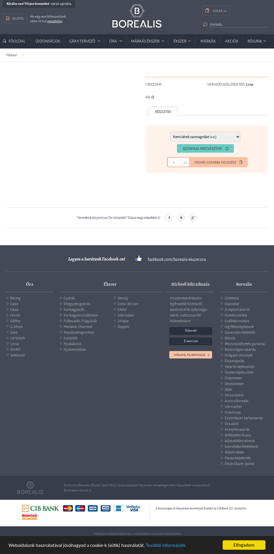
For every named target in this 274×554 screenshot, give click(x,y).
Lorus (14, 343)
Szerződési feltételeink (241, 446)
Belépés (18, 18)
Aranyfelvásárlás (237, 429)
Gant (13, 332)
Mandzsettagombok (79, 332)
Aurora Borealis (236, 400)
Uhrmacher (233, 406)
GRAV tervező (82, 41)
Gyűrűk (69, 298)
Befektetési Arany (238, 435)
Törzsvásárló (234, 395)
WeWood (17, 355)
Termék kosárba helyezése (215, 162)
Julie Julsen (126, 315)
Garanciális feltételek (240, 332)
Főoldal (17, 41)
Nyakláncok (72, 343)
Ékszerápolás (234, 360)
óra (113, 41)
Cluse (14, 309)
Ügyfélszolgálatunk (239, 326)
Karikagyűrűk (74, 309)
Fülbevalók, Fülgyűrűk (80, 320)
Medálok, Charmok (78, 326)
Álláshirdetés (234, 452)
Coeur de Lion (128, 303)
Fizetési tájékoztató (239, 372)
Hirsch (15, 315)
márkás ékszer (145, 41)
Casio (14, 303)
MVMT (15, 349)
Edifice (15, 320)
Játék (228, 389)
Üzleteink (232, 298)
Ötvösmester (234, 383)
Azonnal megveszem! (202, 148)
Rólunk (254, 41)
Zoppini (123, 326)
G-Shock (16, 326)
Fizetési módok (236, 315)
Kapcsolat (232, 303)
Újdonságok (47, 41)
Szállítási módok (237, 320)
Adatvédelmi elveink (240, 440)
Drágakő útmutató (239, 355)
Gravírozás (233, 412)
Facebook (169, 217)
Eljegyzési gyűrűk (77, 303)
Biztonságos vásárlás (240, 349)
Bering (15, 298)
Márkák (208, 41)
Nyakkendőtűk (75, 349)
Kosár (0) (220, 10)
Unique (123, 320)
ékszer (180, 41)
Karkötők (71, 338)
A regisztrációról (237, 309)
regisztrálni (54, 21)
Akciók (231, 41)
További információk (166, 545)
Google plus (193, 217)
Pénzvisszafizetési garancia (245, 343)
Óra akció (232, 423)
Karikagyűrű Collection (81, 315)
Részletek (163, 111)
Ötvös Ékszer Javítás (239, 463)
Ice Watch (17, 338)
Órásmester (233, 377)
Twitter (181, 217)
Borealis (137, 16)
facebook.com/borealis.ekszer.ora (177, 259)
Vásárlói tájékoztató (239, 366)
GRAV (122, 309)
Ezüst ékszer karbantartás (244, 417)
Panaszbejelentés (238, 457)
